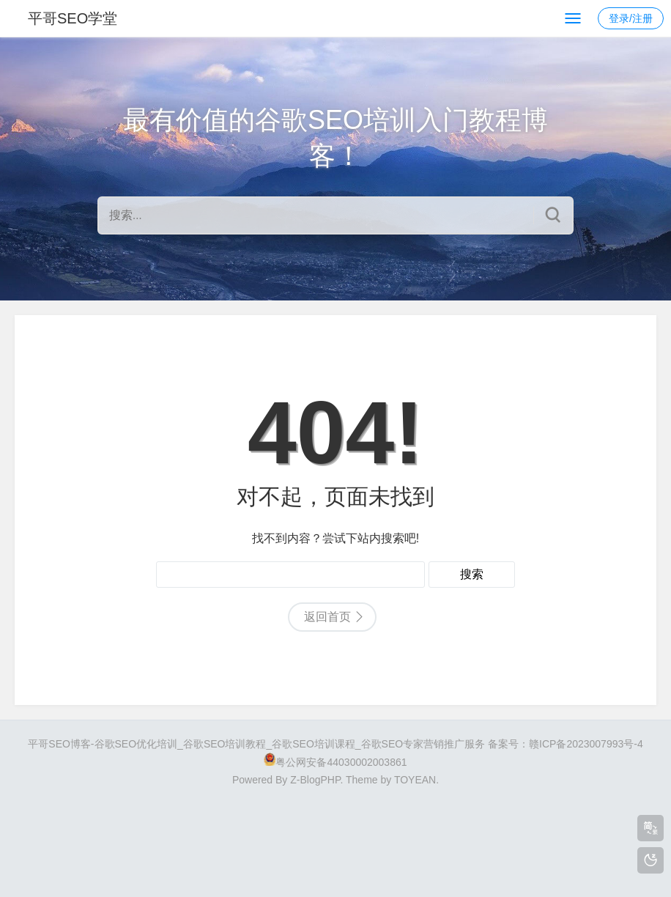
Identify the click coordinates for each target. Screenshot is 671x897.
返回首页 (327, 616)
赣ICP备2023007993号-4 (586, 744)
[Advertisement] (335, 835)
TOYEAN (415, 780)
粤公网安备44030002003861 (341, 762)
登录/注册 (631, 18)
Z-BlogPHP (315, 780)
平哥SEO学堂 (72, 18)
